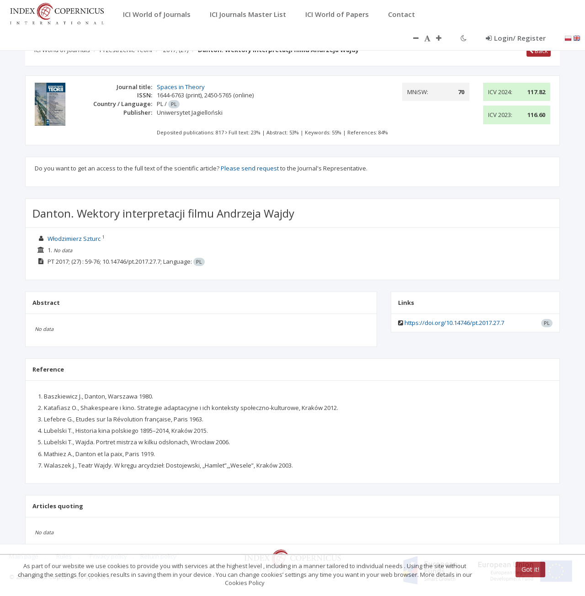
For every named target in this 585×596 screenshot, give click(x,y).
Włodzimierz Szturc (74, 238)
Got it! (530, 569)
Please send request (250, 168)
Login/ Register (516, 38)
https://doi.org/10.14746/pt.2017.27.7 (454, 323)
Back (538, 51)
